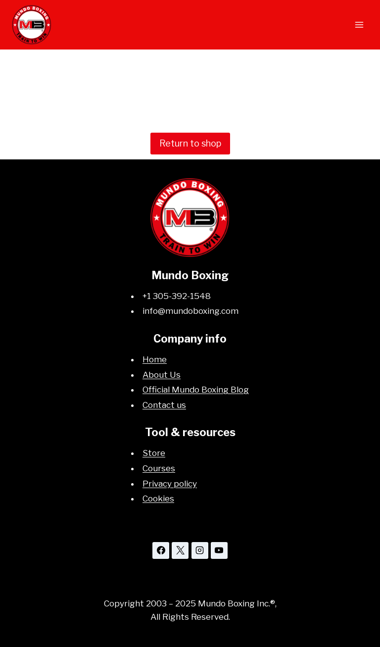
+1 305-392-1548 (176, 296)
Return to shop (190, 143)
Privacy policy (169, 484)
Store (153, 453)
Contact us (164, 405)
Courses (158, 468)
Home (154, 359)
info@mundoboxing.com (190, 311)
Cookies (158, 498)
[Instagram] (199, 550)
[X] (180, 550)
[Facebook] (160, 550)
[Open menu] (359, 24)
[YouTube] (219, 550)
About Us (161, 375)
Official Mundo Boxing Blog (195, 390)
